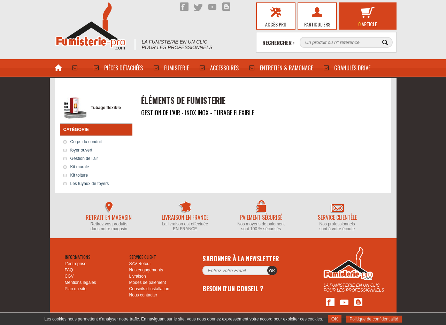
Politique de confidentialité (373, 319)
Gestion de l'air (84, 158)
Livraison (137, 276)
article (367, 24)
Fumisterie (176, 68)
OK (334, 319)
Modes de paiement (147, 282)
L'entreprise (75, 263)
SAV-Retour (140, 263)
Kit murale (79, 166)
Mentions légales (80, 282)
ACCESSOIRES (224, 68)
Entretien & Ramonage (286, 68)
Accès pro (275, 24)
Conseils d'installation (149, 288)
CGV (69, 276)
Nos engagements (146, 270)
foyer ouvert (81, 150)
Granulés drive (352, 68)
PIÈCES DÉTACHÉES (123, 68)
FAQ (69, 270)
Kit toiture (79, 175)
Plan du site (76, 288)
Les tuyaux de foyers (89, 183)
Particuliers (317, 24)
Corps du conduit (86, 141)
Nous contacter (143, 295)
